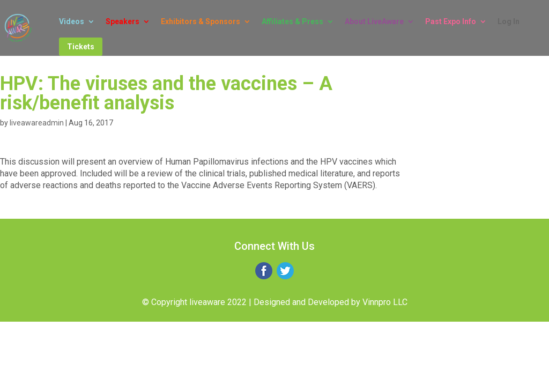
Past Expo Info (450, 22)
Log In (509, 22)
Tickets (80, 46)
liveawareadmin (37, 122)
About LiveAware (374, 22)
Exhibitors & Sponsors (200, 22)
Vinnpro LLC (384, 302)
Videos (71, 22)
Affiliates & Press (292, 22)
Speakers (122, 22)
